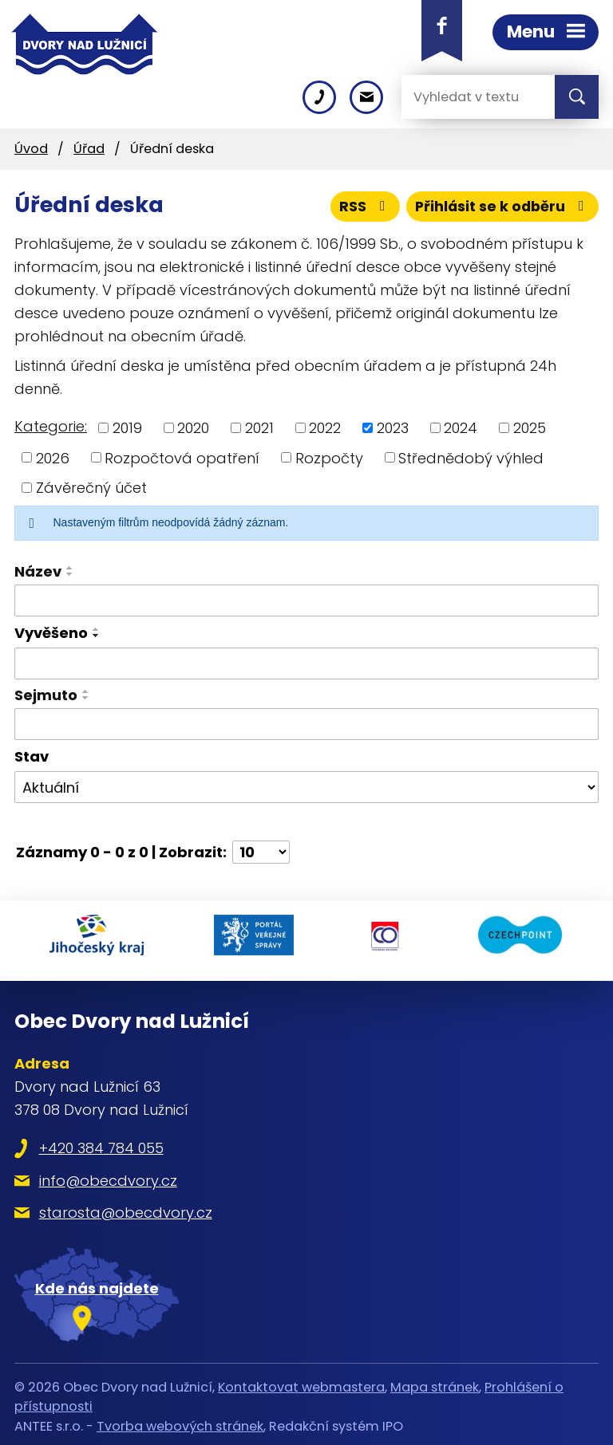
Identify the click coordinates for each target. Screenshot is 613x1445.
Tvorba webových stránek (180, 1420)
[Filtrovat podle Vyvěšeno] (306, 663)
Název (37, 571)
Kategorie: (50, 426)
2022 (325, 428)
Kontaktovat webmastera (301, 1381)
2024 (460, 428)
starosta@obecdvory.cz (125, 1207)
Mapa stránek (434, 1381)
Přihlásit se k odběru (501, 206)
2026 (52, 457)
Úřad (89, 149)
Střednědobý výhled (471, 457)
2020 (193, 428)
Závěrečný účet (91, 488)
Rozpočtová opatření (182, 457)
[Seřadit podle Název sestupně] (70, 574)
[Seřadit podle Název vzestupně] (70, 568)
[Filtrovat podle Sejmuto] (306, 724)
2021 (259, 428)
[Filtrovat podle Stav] (306, 787)
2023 (393, 428)
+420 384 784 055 (101, 1142)
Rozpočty (329, 457)
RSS (361, 206)
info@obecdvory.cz (108, 1175)
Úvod (31, 149)
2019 (127, 428)
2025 (529, 428)
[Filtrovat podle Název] (306, 600)
